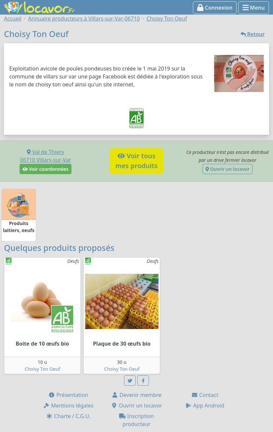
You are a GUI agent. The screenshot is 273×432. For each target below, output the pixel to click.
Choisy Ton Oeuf (42, 369)
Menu (254, 7)
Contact (204, 395)
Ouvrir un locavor (227, 169)
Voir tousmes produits (136, 160)
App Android (204, 405)
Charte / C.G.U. (68, 416)
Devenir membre (136, 395)
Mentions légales (68, 405)
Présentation (68, 395)
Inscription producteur (136, 420)
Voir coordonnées (45, 169)
